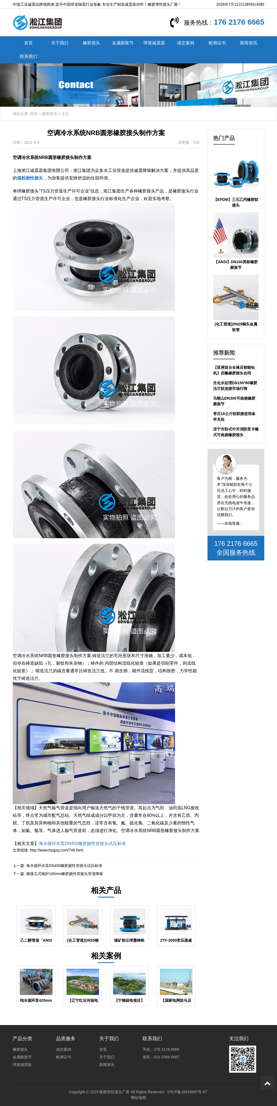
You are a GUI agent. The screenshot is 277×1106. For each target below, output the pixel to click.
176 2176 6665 (239, 22)
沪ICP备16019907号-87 (187, 1092)
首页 (28, 43)
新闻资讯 (248, 43)
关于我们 (59, 43)
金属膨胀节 (123, 43)
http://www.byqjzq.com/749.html (56, 850)
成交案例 (185, 43)
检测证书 (217, 43)
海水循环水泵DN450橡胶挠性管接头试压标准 (82, 843)
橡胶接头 (91, 43)
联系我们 (28, 56)
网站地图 (138, 1097)
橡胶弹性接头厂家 (114, 1092)
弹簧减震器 (154, 43)
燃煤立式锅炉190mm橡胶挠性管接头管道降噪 (64, 874)
